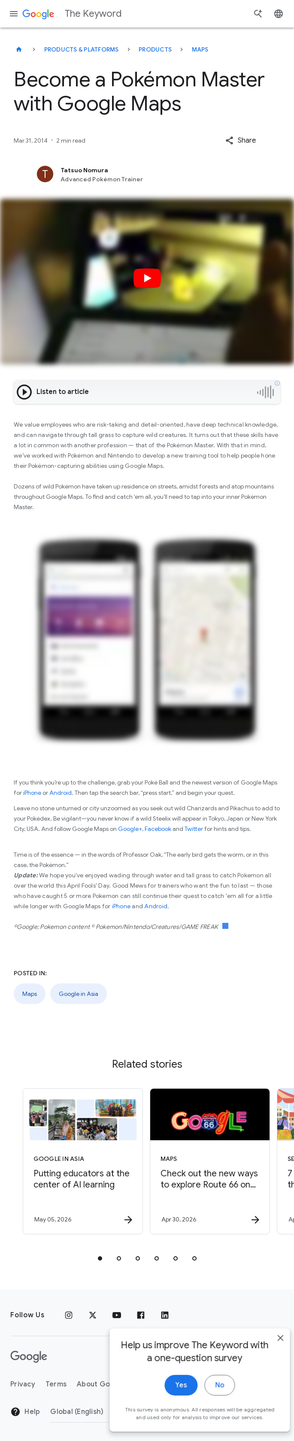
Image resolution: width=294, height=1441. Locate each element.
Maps (200, 49)
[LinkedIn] (165, 1315)
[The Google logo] (28, 1356)
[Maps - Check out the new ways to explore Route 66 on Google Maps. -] (210, 1161)
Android (60, 793)
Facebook (158, 829)
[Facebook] (140, 1315)
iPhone (32, 793)
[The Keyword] (19, 49)
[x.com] (92, 1315)
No (206, 1415)
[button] (241, 140)
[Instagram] (68, 1315)
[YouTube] (116, 1315)
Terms (56, 1384)
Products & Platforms (81, 49)
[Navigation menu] (13, 13)
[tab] (100, 1258)
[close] (267, 1368)
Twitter (194, 829)
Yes (168, 1415)
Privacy (22, 1384)
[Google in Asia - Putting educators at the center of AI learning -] (82, 1161)
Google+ (130, 829)
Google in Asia (78, 994)
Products (155, 49)
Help (25, 1412)
